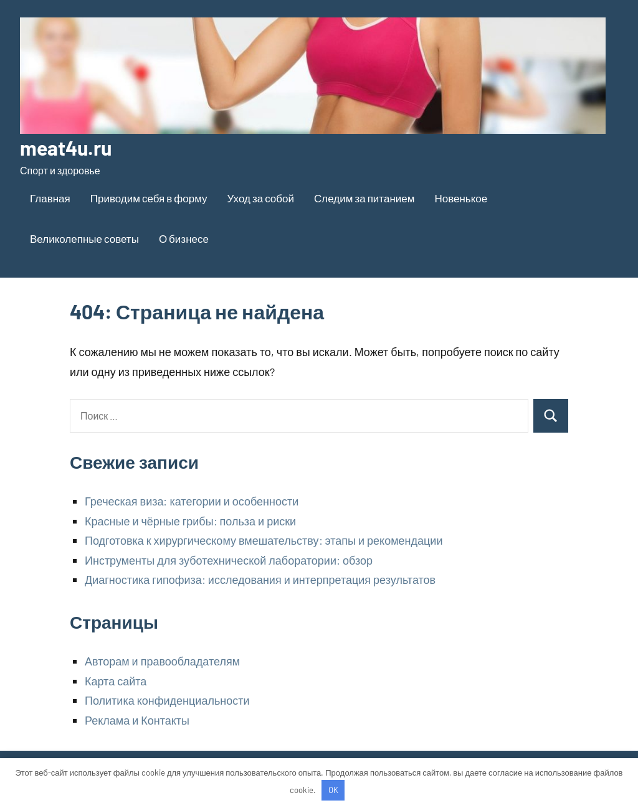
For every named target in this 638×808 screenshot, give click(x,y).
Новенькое (460, 198)
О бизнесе (184, 238)
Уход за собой (260, 198)
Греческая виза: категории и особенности (191, 501)
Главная (50, 198)
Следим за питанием (364, 198)
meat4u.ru (66, 147)
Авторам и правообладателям (162, 661)
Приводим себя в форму (148, 198)
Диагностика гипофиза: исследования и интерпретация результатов (260, 579)
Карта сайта (115, 681)
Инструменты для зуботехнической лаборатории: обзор (229, 560)
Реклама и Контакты (137, 720)
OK (333, 790)
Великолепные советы (84, 238)
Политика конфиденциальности (167, 700)
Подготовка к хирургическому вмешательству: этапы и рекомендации (263, 540)
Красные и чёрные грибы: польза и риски (190, 521)
